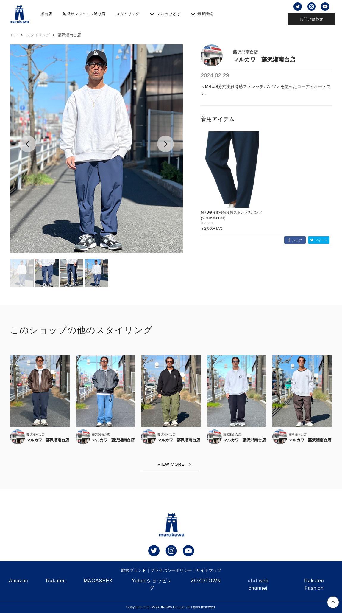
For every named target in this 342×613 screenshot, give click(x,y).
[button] (28, 148)
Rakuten (56, 580)
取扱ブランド (133, 570)
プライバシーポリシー (171, 570)
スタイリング (127, 14)
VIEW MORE (171, 464)
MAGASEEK (98, 580)
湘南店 (46, 14)
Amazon (18, 580)
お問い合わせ (311, 19)
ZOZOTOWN (206, 580)
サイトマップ (208, 570)
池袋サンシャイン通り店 (84, 14)
